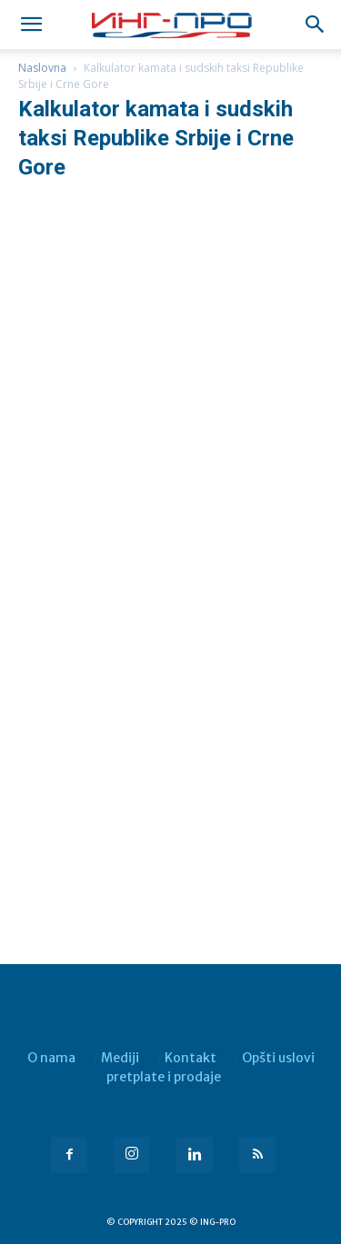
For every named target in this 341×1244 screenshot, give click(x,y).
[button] (315, 24)
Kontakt (190, 1058)
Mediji (120, 1058)
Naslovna (42, 67)
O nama (51, 1058)
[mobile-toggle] (31, 24)
